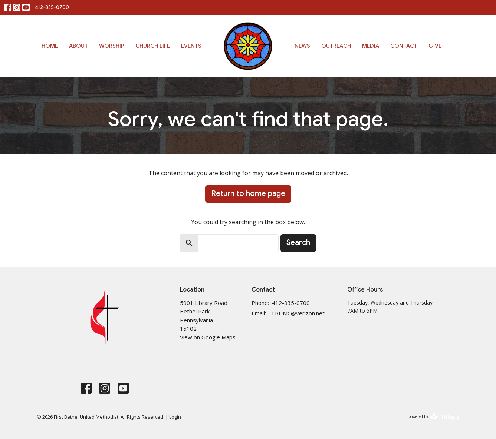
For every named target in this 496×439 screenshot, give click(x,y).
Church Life (152, 46)
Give (434, 46)
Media (370, 46)
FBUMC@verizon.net (298, 313)
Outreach (336, 46)
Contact (403, 46)
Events (191, 46)
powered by (434, 417)
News (302, 46)
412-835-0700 (52, 7)
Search (298, 242)
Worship (111, 46)
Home (50, 46)
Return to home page (248, 193)
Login (175, 416)
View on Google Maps (208, 337)
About (78, 46)
